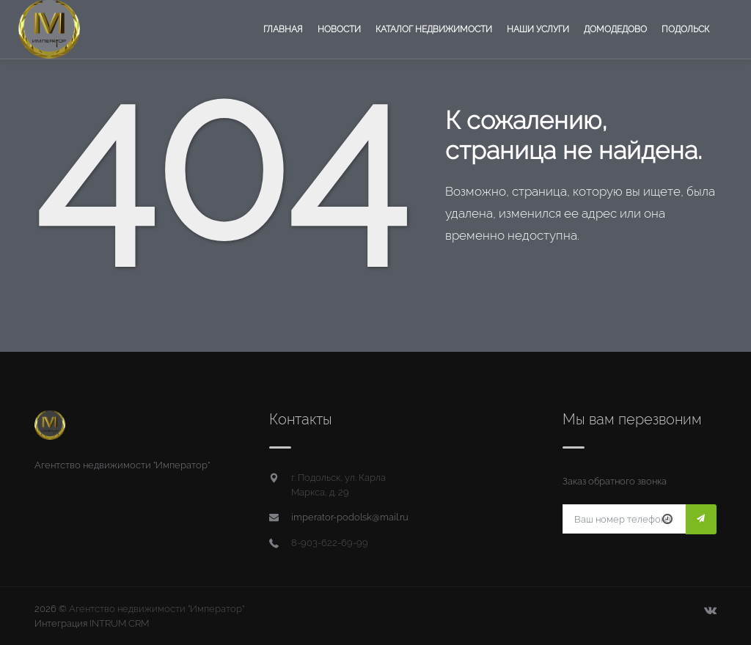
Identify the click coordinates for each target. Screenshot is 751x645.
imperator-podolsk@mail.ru (350, 517)
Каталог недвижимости (434, 29)
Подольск (685, 29)
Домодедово (615, 29)
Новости (339, 29)
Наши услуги (538, 29)
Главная (283, 29)
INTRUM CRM (119, 623)
